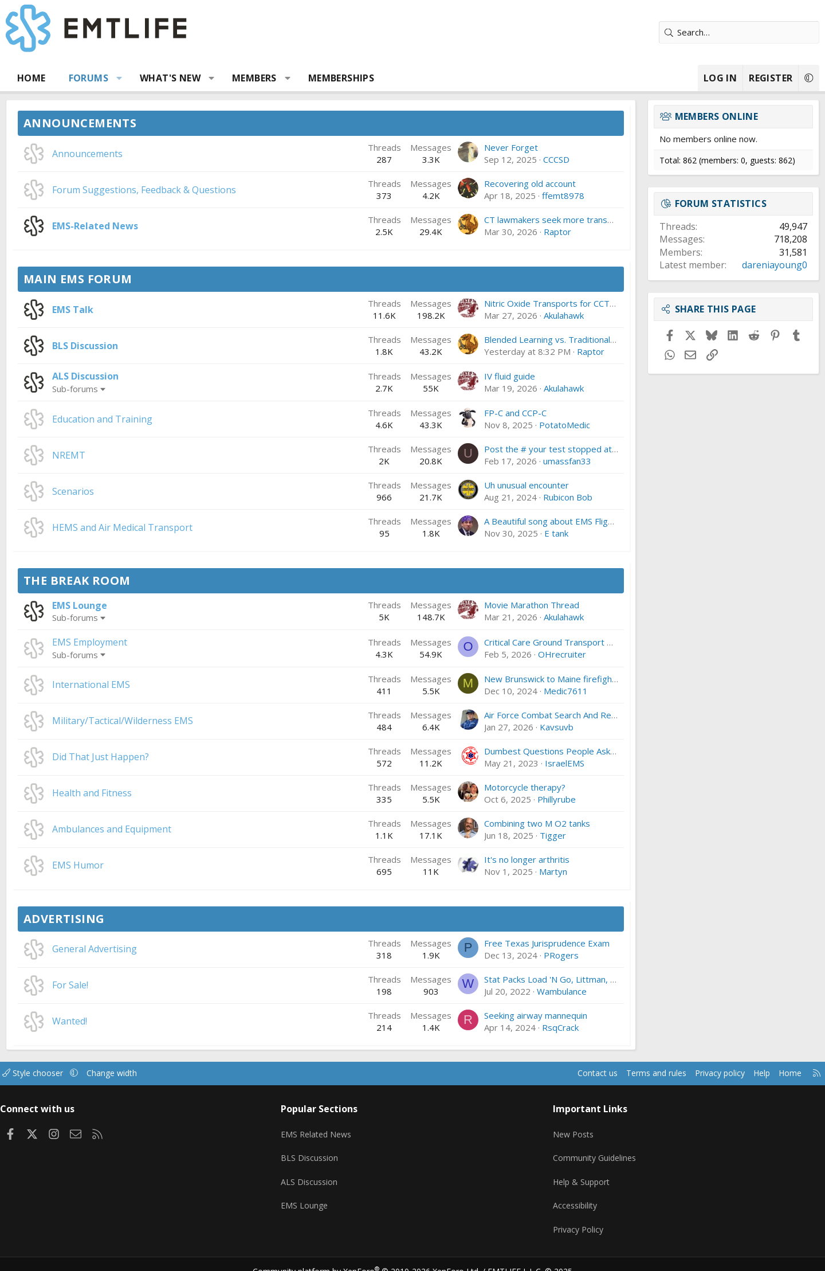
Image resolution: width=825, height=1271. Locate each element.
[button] (162, 78)
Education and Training (145, 419)
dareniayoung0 (731, 265)
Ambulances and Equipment (154, 829)
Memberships (384, 78)
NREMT (111, 455)
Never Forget (468, 147)
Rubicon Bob (524, 497)
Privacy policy (662, 1073)
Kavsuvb (514, 727)
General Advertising (137, 949)
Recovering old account (487, 183)
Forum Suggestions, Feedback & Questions (187, 189)
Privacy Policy (564, 1219)
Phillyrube (513, 799)
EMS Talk (115, 309)
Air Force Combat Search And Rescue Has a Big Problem (552, 715)
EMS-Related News (138, 226)
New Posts (559, 1130)
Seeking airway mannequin (492, 1015)
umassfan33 (524, 461)
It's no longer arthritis (484, 859)
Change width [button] (170, 1073)
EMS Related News (336, 1130)
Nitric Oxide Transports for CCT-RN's (514, 303)
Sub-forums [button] (118, 388)
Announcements (122, 123)
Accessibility (560, 1197)
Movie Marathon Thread (488, 605)
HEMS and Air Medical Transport (165, 527)
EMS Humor (121, 865)
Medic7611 (523, 691)
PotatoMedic (521, 425)
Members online (674, 116)
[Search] (696, 32)
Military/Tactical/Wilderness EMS (165, 720)
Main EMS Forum (120, 279)
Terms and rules (593, 1073)
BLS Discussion (128, 345)
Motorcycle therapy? (481, 787)
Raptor (514, 231)
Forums (131, 78)
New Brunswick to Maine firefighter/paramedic (533, 679)
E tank (513, 533)
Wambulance (519, 991)
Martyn (510, 871)
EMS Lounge (122, 605)
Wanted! (112, 1021)
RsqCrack (517, 1027)
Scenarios (116, 491)
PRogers (518, 955)
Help (706, 1073)
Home (74, 78)
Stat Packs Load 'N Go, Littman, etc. (511, 979)
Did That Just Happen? (143, 756)
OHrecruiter (519, 654)
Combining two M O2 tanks (494, 823)
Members (297, 78)
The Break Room (120, 580)
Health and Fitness (135, 793)
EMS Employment (132, 642)
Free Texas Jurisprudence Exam (504, 943)
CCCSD (513, 159)
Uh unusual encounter (483, 485)
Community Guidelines (580, 1152)
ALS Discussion (128, 376)
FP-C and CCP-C (472, 413)
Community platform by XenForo (374, 1257)
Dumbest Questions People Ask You (512, 751)
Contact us (532, 1073)
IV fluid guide (466, 376)
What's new (213, 78)
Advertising (106, 918)
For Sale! (113, 985)
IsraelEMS (521, 763)
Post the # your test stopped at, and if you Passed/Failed (555, 449)
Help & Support (567, 1174)
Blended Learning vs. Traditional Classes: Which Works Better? (564, 339)
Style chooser (87, 1073)
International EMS (134, 684)
